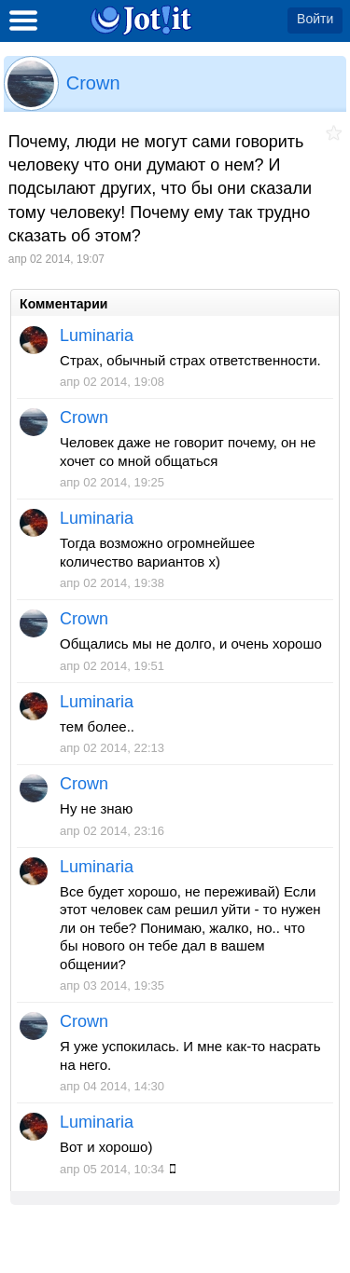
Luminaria (96, 335)
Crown (93, 83)
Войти (315, 18)
